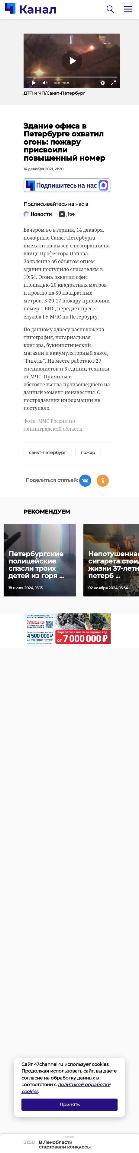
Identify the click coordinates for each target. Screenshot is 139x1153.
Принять (69, 1104)
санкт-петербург (47, 452)
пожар (88, 452)
